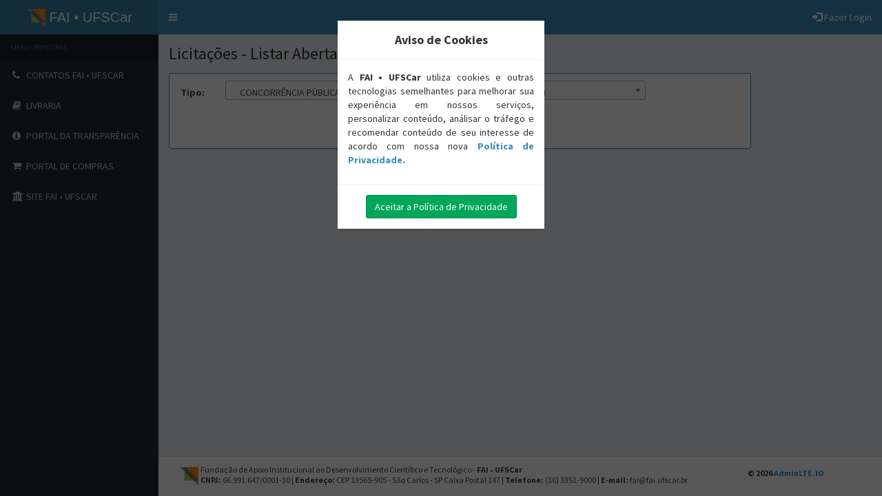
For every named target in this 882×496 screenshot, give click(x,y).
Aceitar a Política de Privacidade (441, 206)
